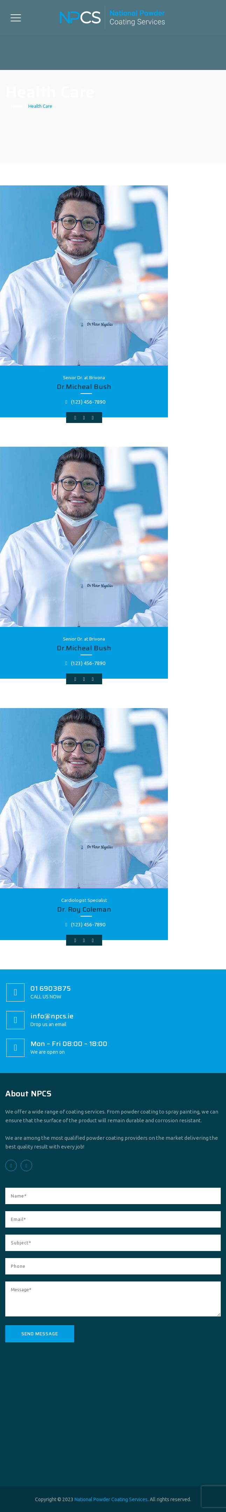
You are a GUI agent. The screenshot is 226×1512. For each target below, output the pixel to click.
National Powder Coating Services (111, 1499)
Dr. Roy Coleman (84, 909)
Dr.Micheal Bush (84, 386)
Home (15, 106)
